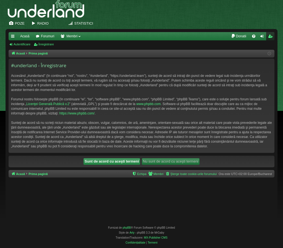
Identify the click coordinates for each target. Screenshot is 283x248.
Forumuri (47, 36)
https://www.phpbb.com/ (77, 113)
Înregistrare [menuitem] (271, 37)
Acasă (24, 36)
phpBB (127, 227)
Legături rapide (14, 37)
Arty (132, 232)
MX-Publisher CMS (155, 237)
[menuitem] (239, 36)
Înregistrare (46, 44)
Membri (71, 36)
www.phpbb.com (148, 104)
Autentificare (22, 44)
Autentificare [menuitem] (263, 37)
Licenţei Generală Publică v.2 (47, 104)
